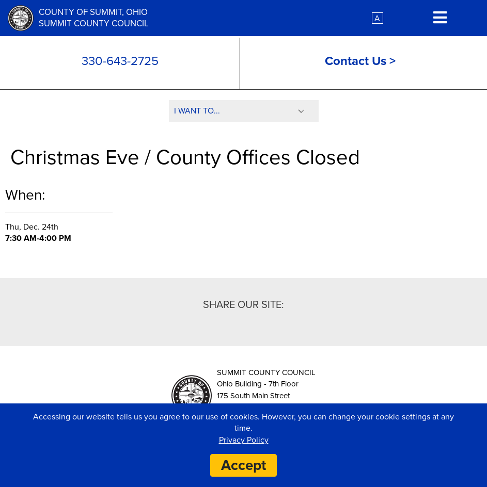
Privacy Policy (244, 440)
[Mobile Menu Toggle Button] (440, 18)
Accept (243, 465)
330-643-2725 (120, 61)
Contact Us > (360, 61)
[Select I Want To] (244, 111)
